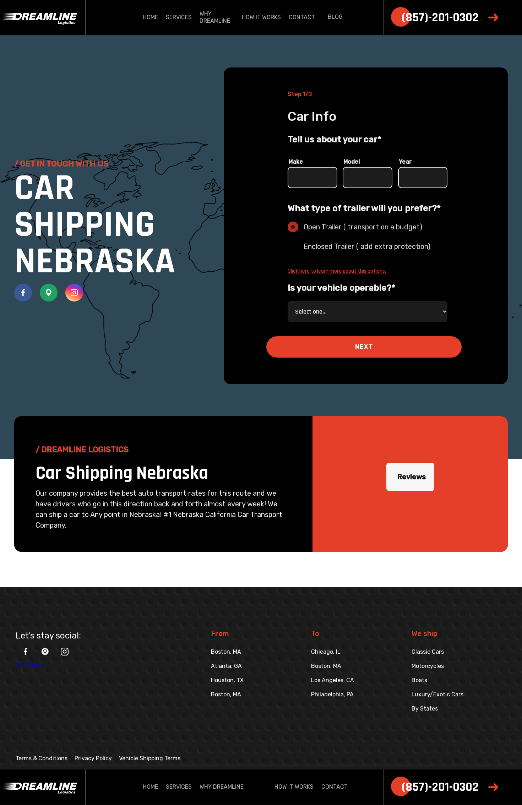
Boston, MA (226, 651)
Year (405, 161)
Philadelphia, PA (332, 694)
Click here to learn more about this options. (337, 271)
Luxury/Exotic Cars (437, 694)
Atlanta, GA (226, 666)
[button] (364, 347)
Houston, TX (227, 680)
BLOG (335, 16)
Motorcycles (428, 666)
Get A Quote (30, 665)
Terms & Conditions (41, 758)
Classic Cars (428, 651)
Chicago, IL (326, 651)
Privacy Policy (93, 758)
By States (425, 708)
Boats (419, 680)
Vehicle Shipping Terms (149, 758)
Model (351, 161)
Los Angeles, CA (332, 680)
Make (295, 161)
